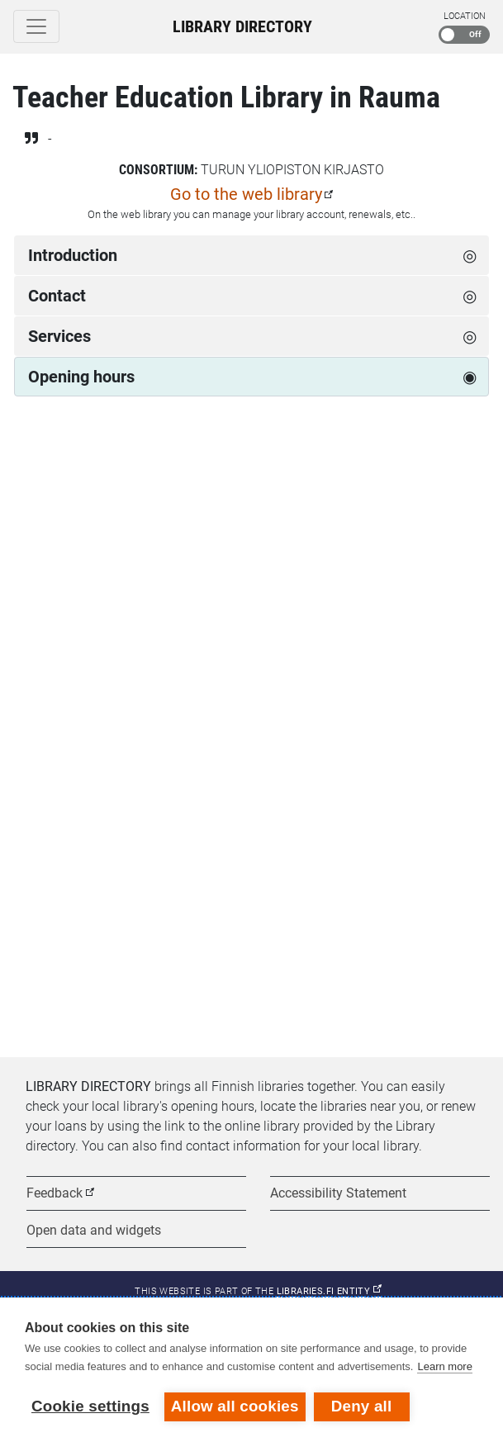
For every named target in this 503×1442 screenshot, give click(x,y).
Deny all (361, 1406)
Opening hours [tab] (81, 377)
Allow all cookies (235, 1406)
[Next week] (471, 468)
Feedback (54, 1193)
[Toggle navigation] (36, 26)
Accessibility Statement (338, 1193)
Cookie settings (90, 1406)
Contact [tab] (57, 296)
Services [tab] (59, 336)
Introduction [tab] (72, 255)
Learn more (444, 1366)
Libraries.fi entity (329, 1291)
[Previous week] (31, 468)
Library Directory (242, 26)
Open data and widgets (93, 1230)
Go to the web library (246, 194)
